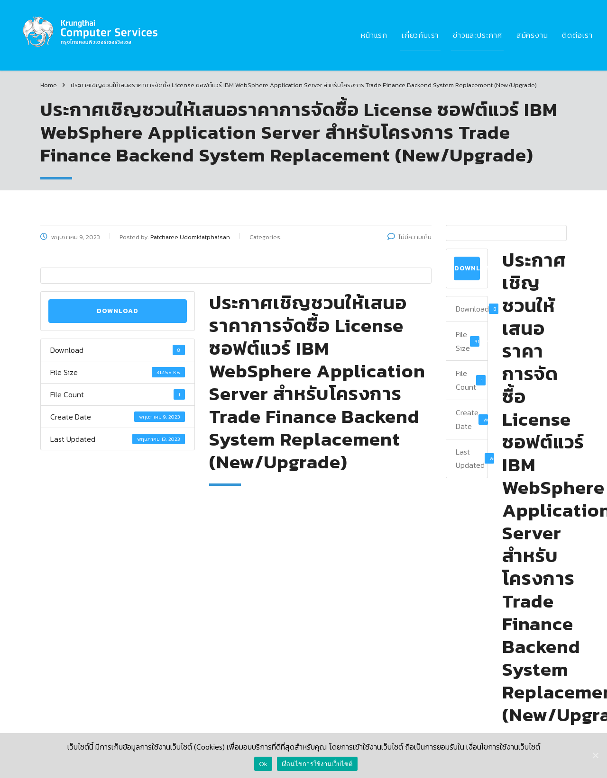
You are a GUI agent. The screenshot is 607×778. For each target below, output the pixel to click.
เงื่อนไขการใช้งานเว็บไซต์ (317, 764)
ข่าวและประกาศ (477, 35)
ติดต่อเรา (577, 35)
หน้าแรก (374, 35)
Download (117, 311)
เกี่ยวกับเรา (420, 35)
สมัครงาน (532, 35)
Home (48, 84)
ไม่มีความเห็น (409, 237)
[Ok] (595, 755)
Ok (263, 764)
